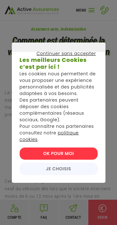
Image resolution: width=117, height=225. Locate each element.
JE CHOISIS (58, 169)
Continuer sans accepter (55, 61)
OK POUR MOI (58, 153)
